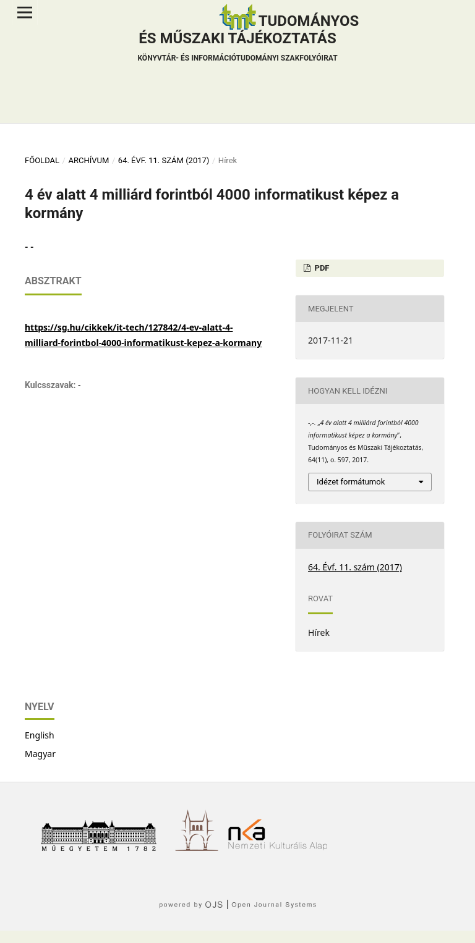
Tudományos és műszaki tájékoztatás (248, 39)
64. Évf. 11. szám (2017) (164, 160)
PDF (320, 268)
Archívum (88, 160)
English (39, 735)
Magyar (40, 753)
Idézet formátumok (351, 481)
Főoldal (42, 160)
